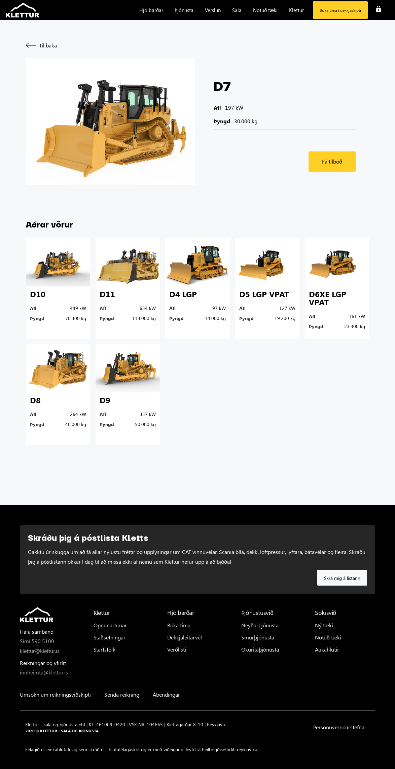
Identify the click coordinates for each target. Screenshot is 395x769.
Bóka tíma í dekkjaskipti (340, 10)
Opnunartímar (110, 625)
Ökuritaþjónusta (260, 649)
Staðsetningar (109, 637)
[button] (151, 10)
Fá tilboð (332, 161)
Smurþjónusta (257, 637)
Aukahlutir (327, 649)
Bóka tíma (178, 625)
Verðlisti (176, 649)
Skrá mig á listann (342, 578)
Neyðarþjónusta (260, 625)
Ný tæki (324, 625)
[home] (22, 10)
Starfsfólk (104, 649)
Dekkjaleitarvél (184, 637)
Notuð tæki (328, 637)
